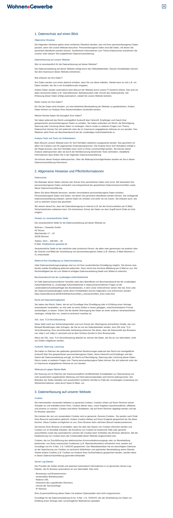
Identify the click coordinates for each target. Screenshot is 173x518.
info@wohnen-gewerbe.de (54, 244)
